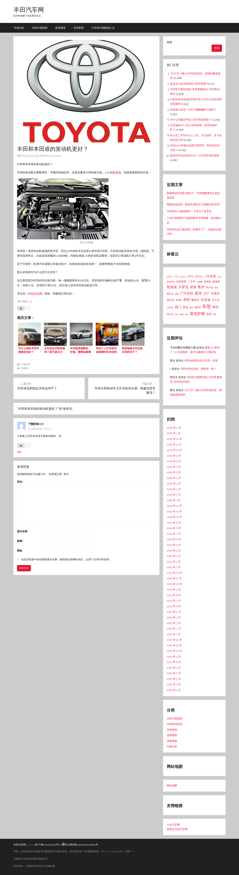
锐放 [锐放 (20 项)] (182, 314)
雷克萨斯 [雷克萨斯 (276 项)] (197, 313)
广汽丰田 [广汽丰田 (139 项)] (186, 293)
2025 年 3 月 (174, 489)
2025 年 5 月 (174, 478)
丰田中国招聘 (39, 27)
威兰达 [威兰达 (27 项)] (170, 293)
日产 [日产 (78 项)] (206, 293)
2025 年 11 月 (174, 444)
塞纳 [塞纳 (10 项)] (216, 288)
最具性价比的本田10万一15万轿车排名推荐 (194, 155)
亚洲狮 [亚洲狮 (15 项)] (199, 282)
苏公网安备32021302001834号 (80, 844)
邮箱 (20, 540)
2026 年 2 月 (174, 427)
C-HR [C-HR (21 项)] (175, 276)
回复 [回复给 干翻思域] (19, 451)
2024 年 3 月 (174, 556)
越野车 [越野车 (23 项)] (197, 307)
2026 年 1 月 (174, 433)
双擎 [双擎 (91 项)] (193, 287)
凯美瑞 (117, 172)
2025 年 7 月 (174, 466)
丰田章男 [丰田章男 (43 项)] (181, 281)
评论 (20, 481)
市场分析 (19, 27)
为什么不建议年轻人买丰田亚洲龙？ (190, 119)
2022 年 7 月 (174, 667)
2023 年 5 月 (174, 611)
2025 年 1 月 (173, 500)
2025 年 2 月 (174, 494)
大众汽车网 (173, 824)
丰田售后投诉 (174, 724)
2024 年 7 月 (174, 533)
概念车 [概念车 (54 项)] (195, 299)
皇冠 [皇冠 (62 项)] (185, 307)
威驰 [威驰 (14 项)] (177, 294)
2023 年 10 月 (174, 584)
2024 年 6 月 (174, 539)
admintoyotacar (53, 155)
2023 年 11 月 (174, 578)
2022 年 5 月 (174, 678)
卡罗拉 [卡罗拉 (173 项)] (183, 287)
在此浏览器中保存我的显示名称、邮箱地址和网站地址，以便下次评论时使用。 (66, 559)
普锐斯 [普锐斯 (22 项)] (178, 300)
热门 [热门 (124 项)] (178, 307)
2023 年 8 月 (174, 595)
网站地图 (172, 785)
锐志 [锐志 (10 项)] (176, 314)
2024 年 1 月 (173, 567)
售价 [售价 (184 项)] (201, 287)
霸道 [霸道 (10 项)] (214, 314)
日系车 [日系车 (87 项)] (215, 293)
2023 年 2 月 (174, 628)
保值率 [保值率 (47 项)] (216, 281)
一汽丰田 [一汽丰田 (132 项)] (209, 276)
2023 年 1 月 (173, 634)
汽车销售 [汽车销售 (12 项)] (170, 307)
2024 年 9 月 (174, 522)
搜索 (169, 42)
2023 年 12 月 (174, 572)
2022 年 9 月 (174, 656)
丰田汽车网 (28, 9)
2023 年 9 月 (174, 589)
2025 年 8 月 (174, 461)
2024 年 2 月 (174, 561)
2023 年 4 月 (174, 617)
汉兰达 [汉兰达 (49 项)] (216, 299)
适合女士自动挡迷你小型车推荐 (188, 83)
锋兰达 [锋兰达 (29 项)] (170, 314)
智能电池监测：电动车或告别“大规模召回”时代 (193, 204)
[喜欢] (21, 308)
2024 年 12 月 (174, 505)
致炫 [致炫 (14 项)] (191, 307)
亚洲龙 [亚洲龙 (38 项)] (207, 281)
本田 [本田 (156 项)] (186, 300)
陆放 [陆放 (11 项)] (186, 314)
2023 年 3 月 (174, 622)
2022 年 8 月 (174, 662)
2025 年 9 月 (174, 455)
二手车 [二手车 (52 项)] (192, 281)
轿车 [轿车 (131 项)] (215, 307)
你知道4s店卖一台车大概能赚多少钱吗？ (193, 109)
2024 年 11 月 (174, 511)
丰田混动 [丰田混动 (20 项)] (171, 281)
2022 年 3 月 (174, 690)
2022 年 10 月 (174, 650)
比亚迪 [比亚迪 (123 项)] (205, 300)
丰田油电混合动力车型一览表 (201, 360)
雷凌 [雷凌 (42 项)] (209, 314)
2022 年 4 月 (174, 684)
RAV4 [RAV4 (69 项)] (198, 276)
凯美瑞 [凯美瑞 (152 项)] (172, 287)
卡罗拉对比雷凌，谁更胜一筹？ (198, 368)
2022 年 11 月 (174, 645)
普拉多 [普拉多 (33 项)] (170, 299)
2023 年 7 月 (174, 600)
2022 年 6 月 (174, 673)
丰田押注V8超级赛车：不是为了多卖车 (189, 211)
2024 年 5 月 (174, 544)
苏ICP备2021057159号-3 (48, 844)
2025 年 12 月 (174, 438)
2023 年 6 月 (174, 606)
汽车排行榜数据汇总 (103, 27)
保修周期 (172, 740)
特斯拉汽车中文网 (177, 829)
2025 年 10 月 (174, 450)
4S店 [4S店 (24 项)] (169, 276)
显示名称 (23, 531)
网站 (19, 550)
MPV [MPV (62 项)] (191, 276)
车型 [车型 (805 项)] (206, 306)
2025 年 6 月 (174, 472)
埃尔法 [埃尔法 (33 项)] (209, 287)
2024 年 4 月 (174, 550)
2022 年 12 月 (174, 639)
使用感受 (60, 27)
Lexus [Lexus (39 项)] (183, 276)
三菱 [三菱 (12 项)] (219, 277)
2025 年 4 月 (174, 483)
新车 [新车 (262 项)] (198, 293)
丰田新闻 (78, 27)
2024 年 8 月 (174, 528)
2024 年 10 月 (174, 516)
